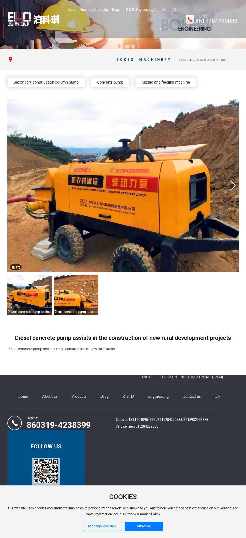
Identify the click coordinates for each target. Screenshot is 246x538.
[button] (233, 185)
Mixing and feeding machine (166, 82)
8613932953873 (196, 420)
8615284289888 (216, 21)
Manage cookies (102, 526)
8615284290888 (170, 420)
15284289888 (147, 426)
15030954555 (145, 420)
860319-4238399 (59, 425)
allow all (144, 526)
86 (133, 420)
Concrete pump (110, 82)
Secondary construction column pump (46, 82)
